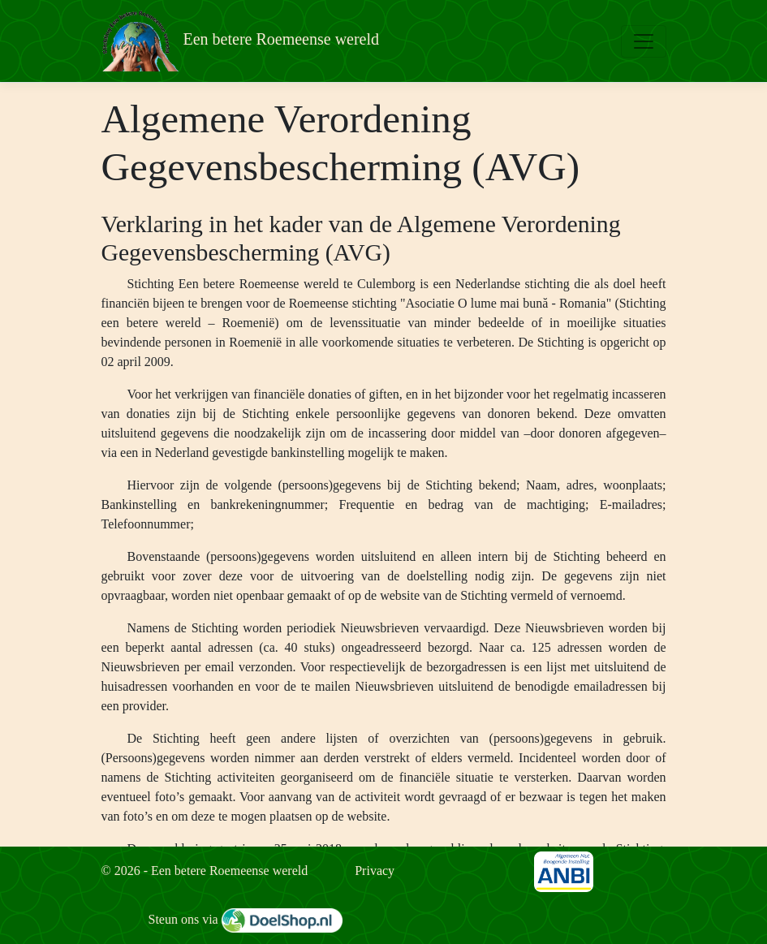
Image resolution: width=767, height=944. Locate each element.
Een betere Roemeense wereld (240, 41)
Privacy (374, 870)
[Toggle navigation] (643, 41)
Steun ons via (246, 919)
